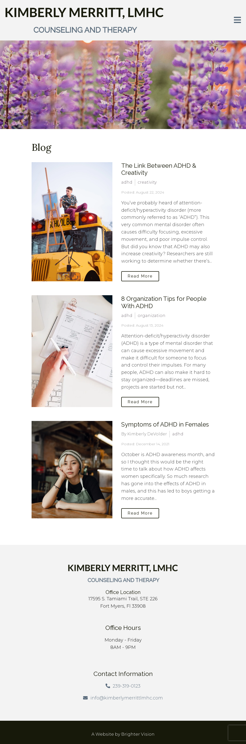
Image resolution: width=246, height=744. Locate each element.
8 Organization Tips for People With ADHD (163, 302)
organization (151, 315)
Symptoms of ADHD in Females (165, 424)
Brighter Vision (138, 734)
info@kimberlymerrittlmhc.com (126, 698)
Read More (140, 276)
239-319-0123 (126, 686)
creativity (147, 182)
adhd (126, 182)
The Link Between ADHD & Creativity (158, 169)
